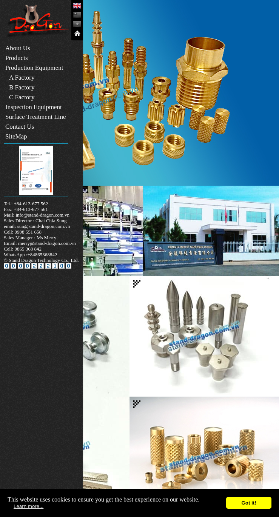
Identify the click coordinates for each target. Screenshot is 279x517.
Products (16, 58)
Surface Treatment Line (35, 116)
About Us (17, 48)
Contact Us (19, 126)
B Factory (22, 87)
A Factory (22, 77)
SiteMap (16, 136)
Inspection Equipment (33, 107)
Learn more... (28, 506)
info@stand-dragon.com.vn (42, 215)
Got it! (248, 503)
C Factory (22, 97)
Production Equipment (34, 67)
